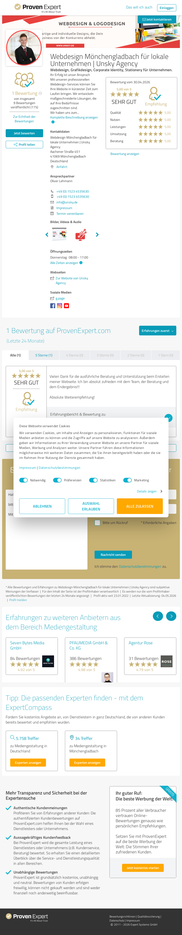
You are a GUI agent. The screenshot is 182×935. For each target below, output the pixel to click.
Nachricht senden (113, 554)
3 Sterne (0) (105, 355)
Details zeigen (147, 491)
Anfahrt (61, 166)
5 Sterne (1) (43, 355)
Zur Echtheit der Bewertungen (24, 118)
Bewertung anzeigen (124, 153)
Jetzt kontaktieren (157, 19)
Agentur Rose (141, 642)
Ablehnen (42, 506)
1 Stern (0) (165, 355)
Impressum (27, 467)
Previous (46, 235)
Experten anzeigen (28, 762)
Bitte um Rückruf (115, 522)
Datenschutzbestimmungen (60, 467)
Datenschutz (116, 920)
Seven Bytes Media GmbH (27, 645)
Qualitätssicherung (148, 916)
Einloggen (167, 7)
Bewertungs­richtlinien (122, 916)
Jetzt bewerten (24, 133)
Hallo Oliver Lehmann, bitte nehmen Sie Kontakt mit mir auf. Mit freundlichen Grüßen (46, 530)
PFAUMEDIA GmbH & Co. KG (88, 645)
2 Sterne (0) (135, 355)
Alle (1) (15, 355)
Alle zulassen (139, 506)
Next (97, 235)
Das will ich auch (139, 7)
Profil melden (18, 600)
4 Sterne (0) (74, 355)
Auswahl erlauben (91, 506)
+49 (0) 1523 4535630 (72, 191)
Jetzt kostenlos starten (143, 867)
